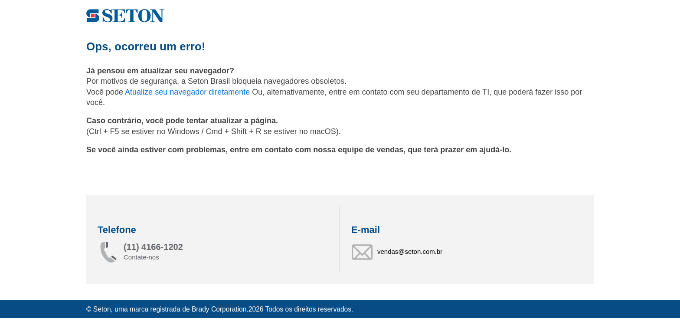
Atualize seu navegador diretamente (188, 92)
